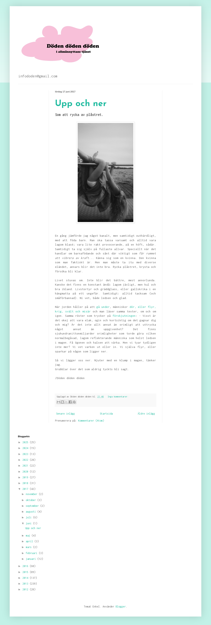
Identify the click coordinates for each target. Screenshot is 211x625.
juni (29, 523)
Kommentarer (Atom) (91, 420)
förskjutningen (124, 315)
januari (31, 558)
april (30, 541)
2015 (26, 572)
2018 (26, 483)
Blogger (121, 606)
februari (32, 553)
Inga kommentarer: (118, 396)
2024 (26, 448)
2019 (26, 477)
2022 (26, 459)
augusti (31, 511)
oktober (31, 500)
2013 (26, 583)
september (33, 505)
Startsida (106, 413)
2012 (26, 589)
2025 (26, 442)
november (32, 494)
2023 (26, 454)
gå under (103, 306)
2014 (26, 577)
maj (29, 535)
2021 (26, 465)
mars (29, 547)
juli (29, 517)
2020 (26, 471)
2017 (26, 488)
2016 (26, 566)
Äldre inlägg (146, 413)
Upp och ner (81, 103)
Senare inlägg (65, 413)
